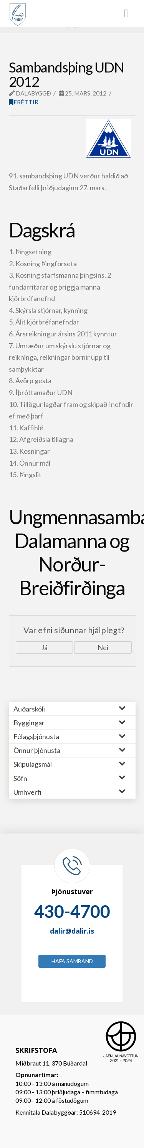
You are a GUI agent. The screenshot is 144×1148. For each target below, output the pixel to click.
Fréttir (23, 102)
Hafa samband (72, 961)
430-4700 (72, 911)
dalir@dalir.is (72, 931)
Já (44, 647)
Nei (103, 647)
